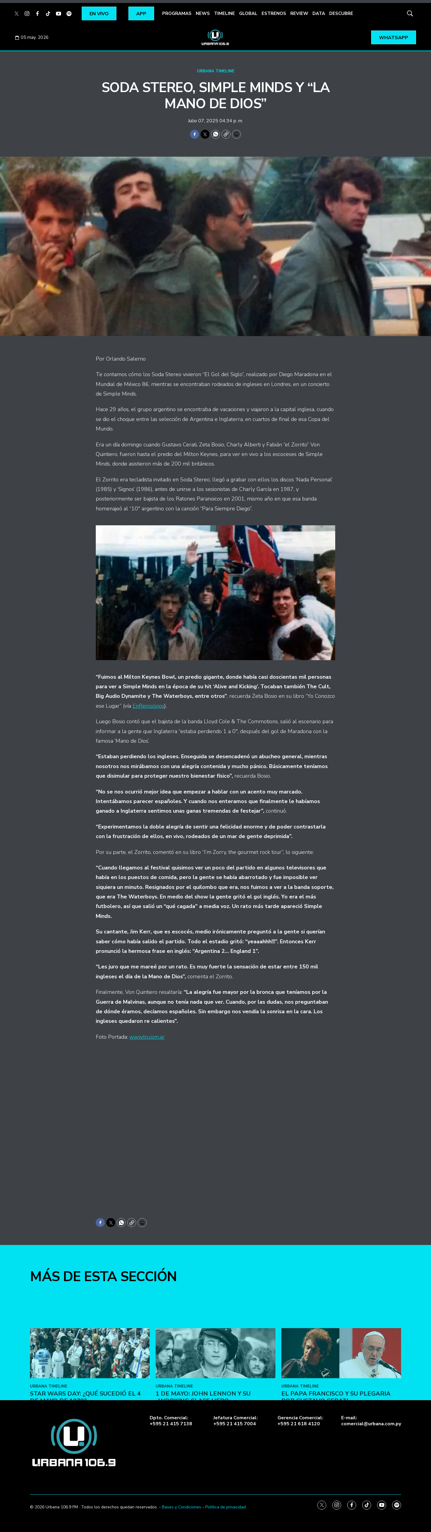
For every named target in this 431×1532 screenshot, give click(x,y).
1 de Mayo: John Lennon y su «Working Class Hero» (203, 1447)
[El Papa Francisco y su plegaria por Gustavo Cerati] (341, 1404)
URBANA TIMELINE (215, 71)
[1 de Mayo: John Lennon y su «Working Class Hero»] (215, 1404)
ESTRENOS (274, 13)
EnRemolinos (148, 705)
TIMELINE (224, 13)
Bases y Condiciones (181, 1507)
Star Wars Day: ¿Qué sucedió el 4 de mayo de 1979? (85, 1447)
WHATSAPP (393, 37)
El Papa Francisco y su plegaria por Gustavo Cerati (336, 1447)
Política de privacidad (225, 1507)
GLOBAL (248, 13)
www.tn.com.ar (147, 1036)
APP (141, 13)
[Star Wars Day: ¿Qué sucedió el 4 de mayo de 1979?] (90, 1404)
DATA (318, 13)
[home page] (215, 37)
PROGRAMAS (177, 13)
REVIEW (299, 13)
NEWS (203, 13)
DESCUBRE (341, 13)
